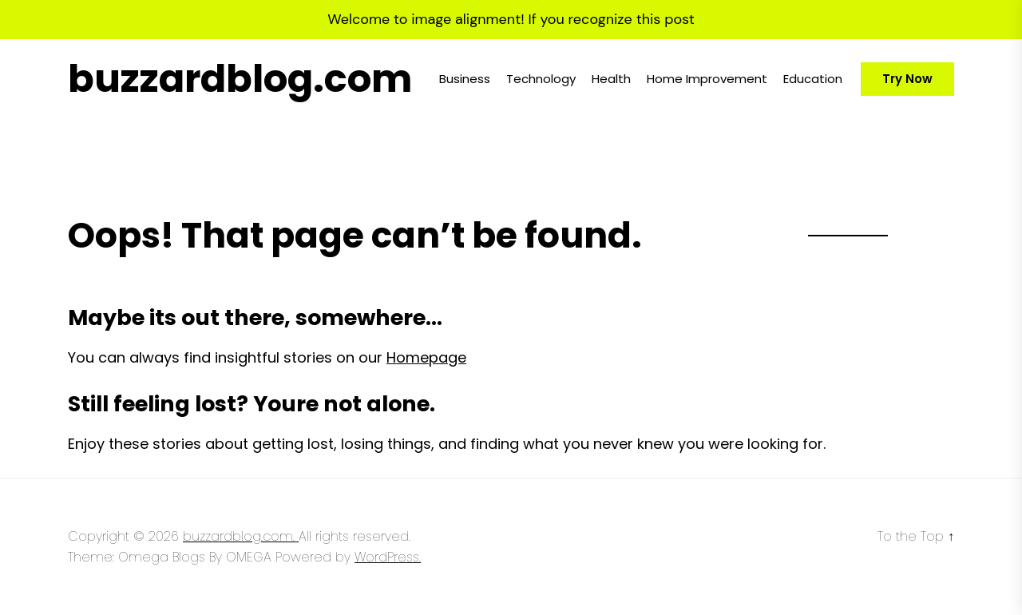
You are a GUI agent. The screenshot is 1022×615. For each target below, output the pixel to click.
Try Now (907, 78)
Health (611, 79)
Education (812, 79)
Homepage (426, 357)
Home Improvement (707, 79)
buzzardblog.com (240, 79)
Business (464, 79)
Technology (541, 79)
